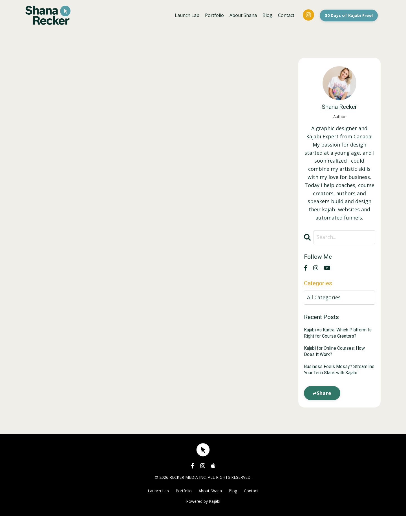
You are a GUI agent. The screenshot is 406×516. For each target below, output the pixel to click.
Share (324, 393)
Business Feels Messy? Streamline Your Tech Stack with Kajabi (339, 369)
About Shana (243, 15)
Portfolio (214, 15)
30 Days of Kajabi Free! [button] (349, 15)
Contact (286, 15)
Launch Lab (187, 15)
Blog (267, 15)
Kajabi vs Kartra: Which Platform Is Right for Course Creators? (338, 333)
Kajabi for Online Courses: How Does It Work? (334, 351)
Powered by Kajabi (203, 501)
